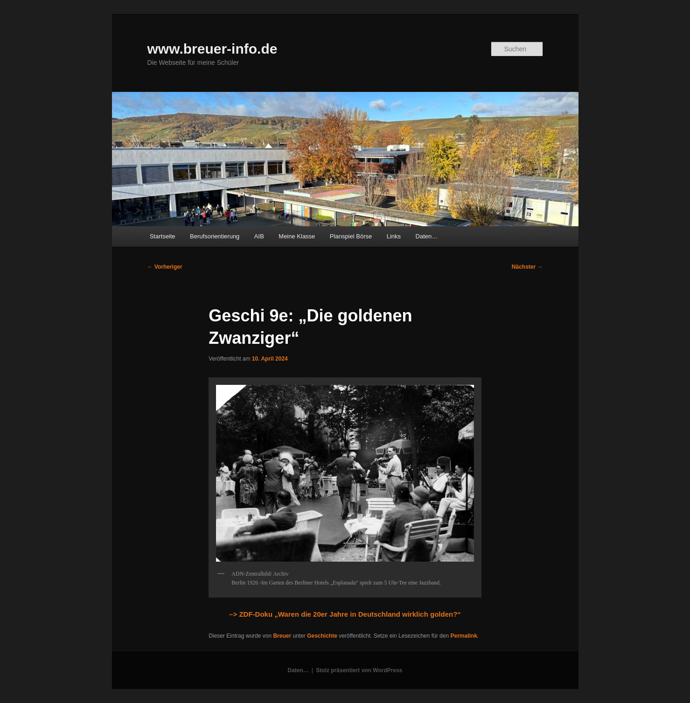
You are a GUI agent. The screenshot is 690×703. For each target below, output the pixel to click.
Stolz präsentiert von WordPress (359, 670)
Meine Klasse (297, 236)
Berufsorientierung (214, 236)
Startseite (162, 236)
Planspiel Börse (351, 236)
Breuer (282, 636)
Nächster (527, 267)
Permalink (463, 636)
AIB (259, 236)
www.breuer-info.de (212, 48)
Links (394, 236)
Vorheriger (164, 267)
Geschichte (322, 636)
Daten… (427, 236)
